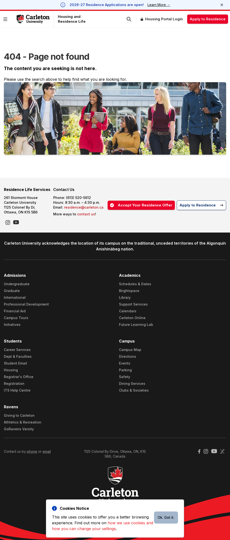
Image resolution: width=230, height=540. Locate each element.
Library (125, 297)
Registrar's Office (18, 377)
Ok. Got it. (166, 517)
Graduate (12, 291)
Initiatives (12, 324)
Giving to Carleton (19, 415)
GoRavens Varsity (19, 429)
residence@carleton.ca (84, 207)
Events (124, 363)
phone (32, 451)
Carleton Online (132, 318)
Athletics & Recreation (22, 422)
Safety (124, 377)
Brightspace (129, 291)
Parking (125, 370)
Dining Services (132, 383)
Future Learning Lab (136, 324)
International (15, 297)
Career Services (17, 350)
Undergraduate (17, 284)
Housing (11, 370)
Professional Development (26, 304)
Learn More (159, 5)
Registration (14, 383)
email (47, 451)
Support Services (133, 304)
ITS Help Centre (17, 390)
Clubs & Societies (134, 390)
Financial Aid (15, 311)
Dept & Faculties (18, 356)
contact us (86, 214)
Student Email (15, 363)
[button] (6, 19)
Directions (127, 356)
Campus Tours (16, 318)
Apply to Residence (208, 19)
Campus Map (130, 350)
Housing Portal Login (164, 19)
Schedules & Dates (135, 284)
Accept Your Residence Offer (141, 205)
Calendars (127, 311)
